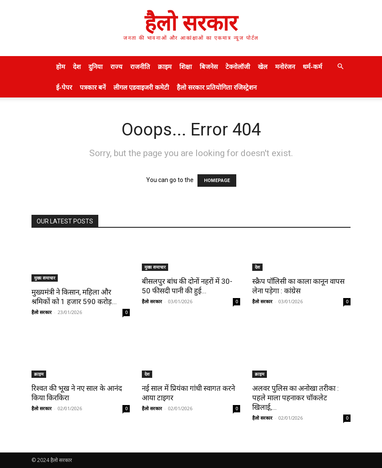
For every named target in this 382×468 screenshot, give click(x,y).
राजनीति (140, 66)
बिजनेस (209, 66)
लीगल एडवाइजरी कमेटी (141, 87)
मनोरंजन (285, 66)
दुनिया (95, 66)
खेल (262, 66)
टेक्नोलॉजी (237, 66)
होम (60, 66)
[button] (340, 67)
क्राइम (165, 66)
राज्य (116, 66)
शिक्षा (185, 66)
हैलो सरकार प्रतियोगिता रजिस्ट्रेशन (217, 87)
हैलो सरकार (41, 312)
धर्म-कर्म (312, 66)
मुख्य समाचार (44, 278)
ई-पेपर (64, 87)
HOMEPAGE (217, 180)
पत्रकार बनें (93, 87)
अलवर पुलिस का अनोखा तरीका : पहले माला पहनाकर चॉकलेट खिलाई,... (295, 397)
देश (77, 66)
